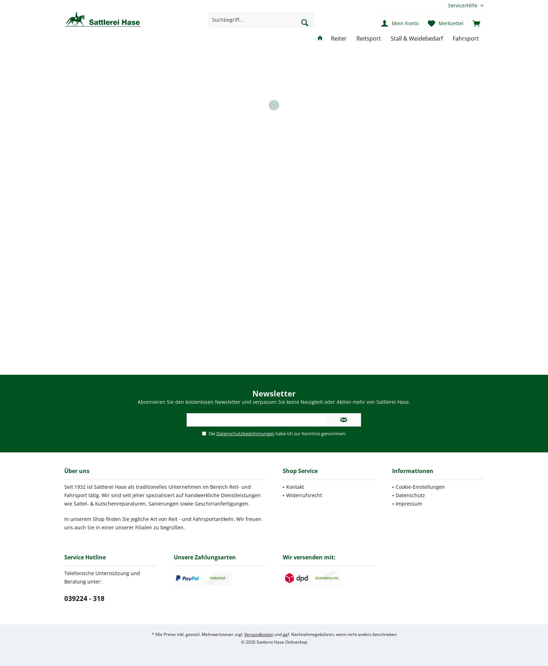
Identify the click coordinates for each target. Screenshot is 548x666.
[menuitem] (463, 5)
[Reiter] (339, 38)
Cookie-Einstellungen (420, 487)
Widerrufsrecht (304, 495)
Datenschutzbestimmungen (245, 433)
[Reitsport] (369, 38)
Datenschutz (410, 495)
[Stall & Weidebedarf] (417, 38)
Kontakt (295, 487)
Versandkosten (258, 634)
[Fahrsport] (466, 38)
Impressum (409, 503)
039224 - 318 (84, 598)
